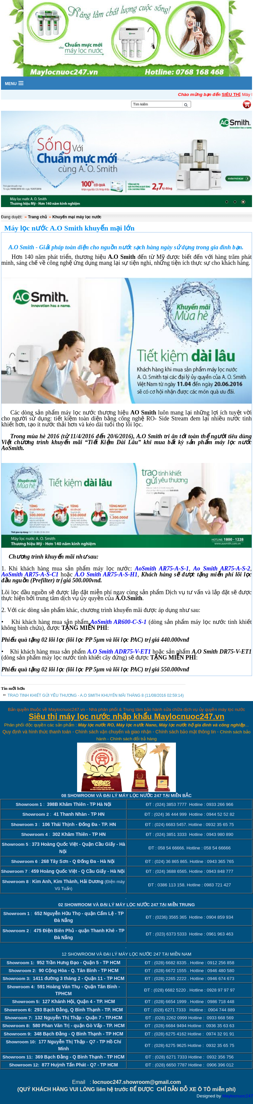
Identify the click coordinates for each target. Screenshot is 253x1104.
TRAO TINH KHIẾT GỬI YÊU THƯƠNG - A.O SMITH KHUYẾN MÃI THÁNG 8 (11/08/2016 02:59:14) (96, 695)
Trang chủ (37, 217)
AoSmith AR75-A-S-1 (162, 568)
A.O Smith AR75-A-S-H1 (106, 574)
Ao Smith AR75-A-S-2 (221, 568)
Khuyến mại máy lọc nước (76, 217)
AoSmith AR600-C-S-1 (118, 622)
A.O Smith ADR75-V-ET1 (119, 651)
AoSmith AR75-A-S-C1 (30, 574)
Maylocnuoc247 (237, 1095)
